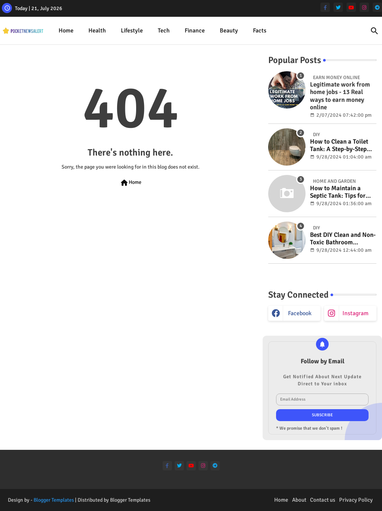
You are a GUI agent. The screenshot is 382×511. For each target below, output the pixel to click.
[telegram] (377, 7)
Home (66, 30)
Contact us (322, 499)
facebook (299, 313)
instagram (355, 313)
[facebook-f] (325, 7)
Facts (259, 30)
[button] (374, 30)
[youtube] (351, 7)
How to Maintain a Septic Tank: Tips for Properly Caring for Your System (338, 192)
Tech (164, 30)
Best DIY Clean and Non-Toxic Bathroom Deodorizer (343, 239)
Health (97, 30)
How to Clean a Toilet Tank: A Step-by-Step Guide (339, 145)
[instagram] (364, 7)
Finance (195, 30)
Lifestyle (132, 30)
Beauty (229, 30)
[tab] (66, 31)
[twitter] (338, 7)
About (299, 499)
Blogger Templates (54, 500)
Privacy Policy (356, 499)
